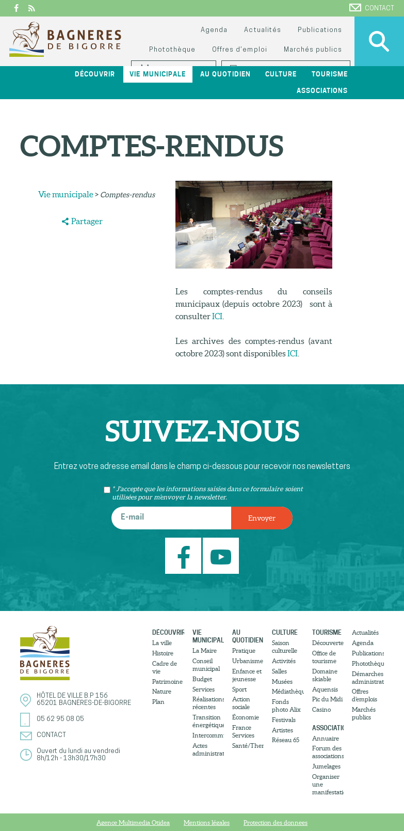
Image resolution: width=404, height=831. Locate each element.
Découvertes (328, 642)
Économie (245, 717)
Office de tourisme (324, 657)
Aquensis (325, 689)
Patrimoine (167, 681)
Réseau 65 (285, 739)
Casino (321, 709)
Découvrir (95, 74)
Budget (202, 679)
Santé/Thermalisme (248, 745)
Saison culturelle (284, 646)
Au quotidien (225, 74)
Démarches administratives (367, 677)
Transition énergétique (208, 721)
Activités (284, 660)
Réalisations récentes (208, 703)
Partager (87, 221)
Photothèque (172, 49)
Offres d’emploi (239, 49)
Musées (282, 681)
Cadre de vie (164, 667)
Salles (279, 671)
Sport (239, 689)
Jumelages (326, 766)
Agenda (214, 30)
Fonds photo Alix (286, 705)
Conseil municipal (206, 664)
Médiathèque (287, 691)
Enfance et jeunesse (247, 675)
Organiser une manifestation (328, 784)
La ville (162, 642)
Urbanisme (247, 660)
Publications (320, 30)
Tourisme (330, 74)
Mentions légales (207, 822)
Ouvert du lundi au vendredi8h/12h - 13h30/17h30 (78, 755)
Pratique (243, 650)
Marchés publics (313, 49)
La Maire (204, 650)
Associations (322, 91)
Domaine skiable (324, 675)
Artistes (282, 730)
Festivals (284, 719)
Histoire (162, 653)
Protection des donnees (276, 822)
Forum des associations (328, 752)
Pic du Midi (327, 699)
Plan (158, 701)
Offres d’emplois (364, 695)
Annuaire (325, 738)
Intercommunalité (208, 735)
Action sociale (241, 703)
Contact (371, 8)
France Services (243, 731)
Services (203, 689)
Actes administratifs (208, 749)
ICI (217, 316)
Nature (161, 691)
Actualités (262, 30)
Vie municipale (157, 74)
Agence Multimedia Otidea (133, 822)
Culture (281, 74)
